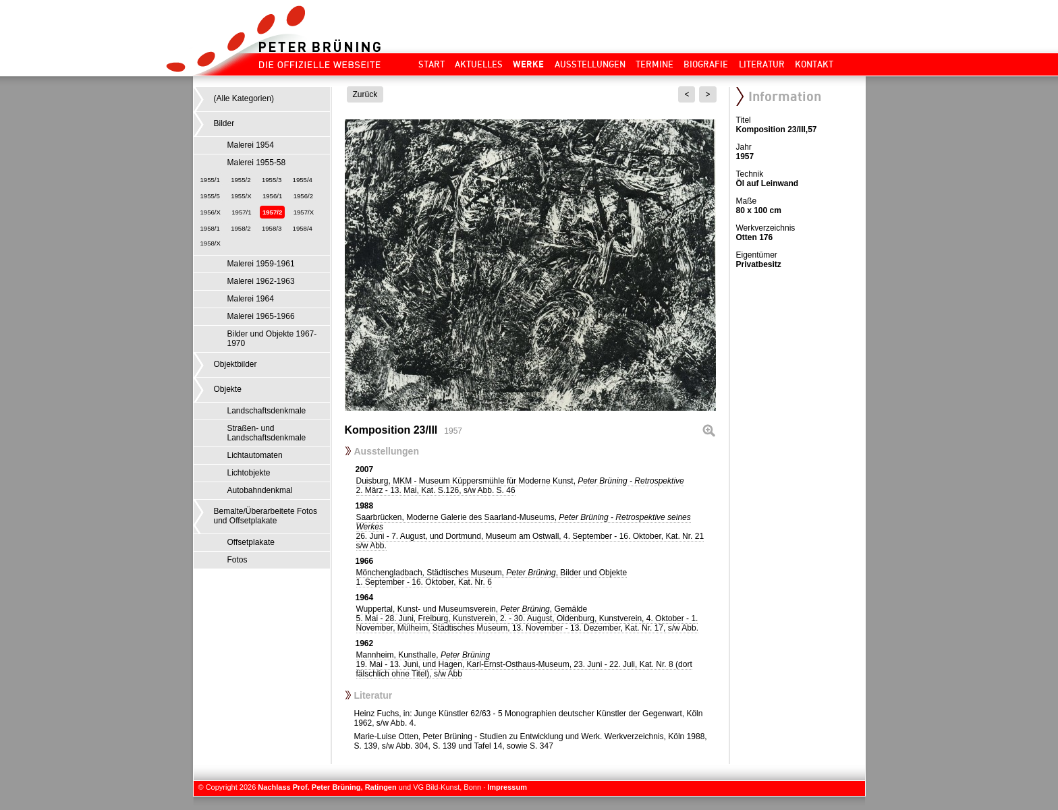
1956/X (210, 212)
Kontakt (814, 64)
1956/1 (272, 196)
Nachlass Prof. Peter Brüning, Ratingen (327, 787)
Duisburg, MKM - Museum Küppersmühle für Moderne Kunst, (520, 485)
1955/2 (240, 179)
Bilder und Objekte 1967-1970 (272, 338)
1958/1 (210, 228)
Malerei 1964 (250, 298)
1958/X (210, 243)
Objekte (228, 389)
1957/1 (241, 212)
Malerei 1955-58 (256, 162)
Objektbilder (235, 364)
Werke (528, 64)
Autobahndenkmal (260, 490)
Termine (654, 64)
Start (431, 64)
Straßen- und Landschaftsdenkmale (266, 433)
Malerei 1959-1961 (261, 263)
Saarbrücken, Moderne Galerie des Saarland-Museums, (530, 531)
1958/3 (271, 228)
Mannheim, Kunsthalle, (524, 664)
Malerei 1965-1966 (261, 316)
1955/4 (302, 179)
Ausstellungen (590, 64)
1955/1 (210, 179)
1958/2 (240, 228)
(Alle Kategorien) (244, 98)
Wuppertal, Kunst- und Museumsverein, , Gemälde (527, 618)
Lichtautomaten (255, 455)
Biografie (706, 64)
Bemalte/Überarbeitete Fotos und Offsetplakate (265, 516)
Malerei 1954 (250, 145)
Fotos (237, 560)
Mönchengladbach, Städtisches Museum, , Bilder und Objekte (492, 577)
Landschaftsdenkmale (266, 410)
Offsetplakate (251, 542)
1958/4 (302, 228)
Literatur (762, 64)
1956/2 (303, 196)
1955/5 (210, 196)
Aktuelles (479, 64)
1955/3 (271, 179)
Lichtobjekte (249, 473)
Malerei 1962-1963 (261, 281)
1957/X (304, 212)
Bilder (224, 123)
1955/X (241, 196)
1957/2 (272, 212)
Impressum (507, 787)
